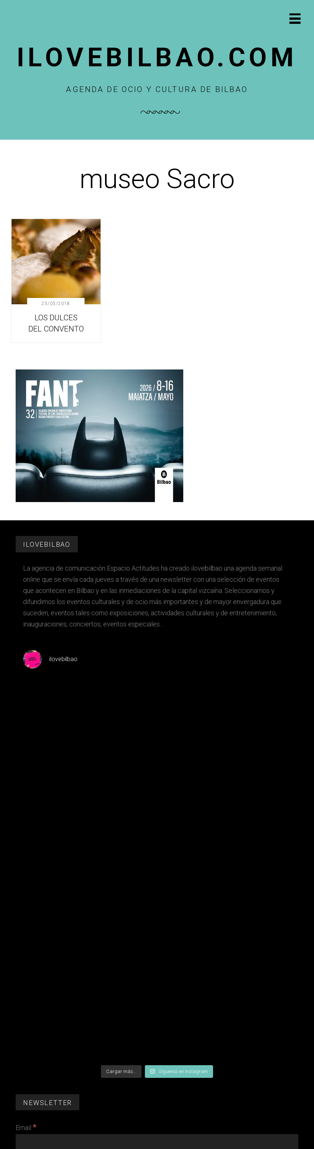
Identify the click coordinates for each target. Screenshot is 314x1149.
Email (26, 1127)
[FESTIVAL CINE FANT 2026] (99, 500)
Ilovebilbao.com (157, 57)
